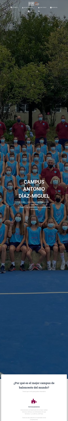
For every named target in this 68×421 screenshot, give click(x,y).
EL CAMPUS (14, 7)
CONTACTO (31, 11)
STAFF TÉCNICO (42, 7)
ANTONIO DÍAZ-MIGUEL (28, 7)
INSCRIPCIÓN (53, 7)
